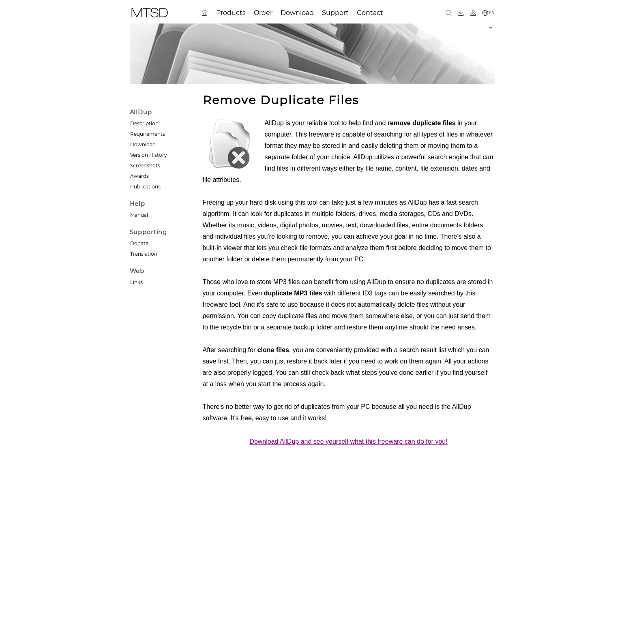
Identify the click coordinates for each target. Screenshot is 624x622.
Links (136, 282)
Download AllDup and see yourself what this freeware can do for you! (348, 441)
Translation (143, 254)
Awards (139, 176)
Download (143, 144)
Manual (139, 215)
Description (144, 123)
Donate (139, 243)
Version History (148, 155)
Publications (145, 187)
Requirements (147, 134)
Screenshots (145, 165)
